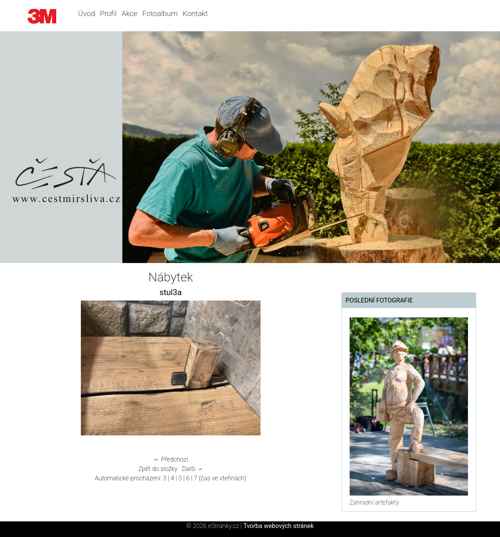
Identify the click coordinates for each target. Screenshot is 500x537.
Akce (129, 13)
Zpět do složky (157, 469)
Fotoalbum (159, 13)
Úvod (86, 13)
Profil (108, 13)
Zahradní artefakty (374, 502)
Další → (192, 469)
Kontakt (195, 13)
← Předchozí (171, 459)
